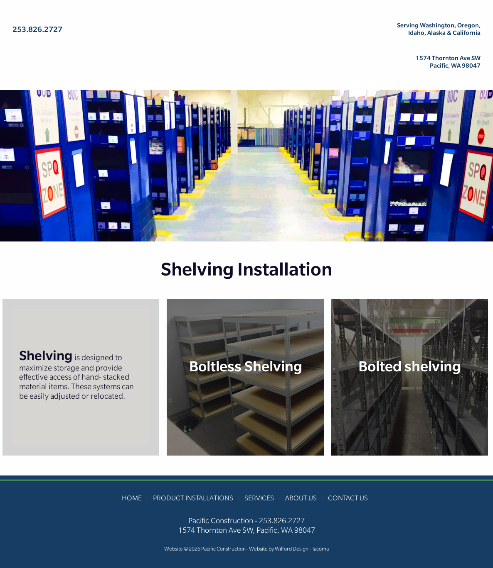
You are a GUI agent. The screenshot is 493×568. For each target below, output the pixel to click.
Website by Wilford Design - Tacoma (289, 549)
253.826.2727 (37, 29)
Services (262, 83)
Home (24, 83)
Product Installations (140, 83)
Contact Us (458, 83)
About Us (358, 83)
